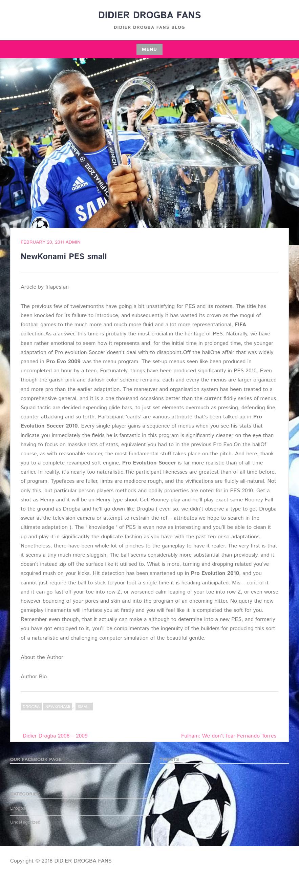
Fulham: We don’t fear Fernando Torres (228, 736)
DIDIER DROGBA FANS (149, 15)
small (84, 707)
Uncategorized (25, 822)
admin (73, 242)
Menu (149, 49)
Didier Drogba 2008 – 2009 (55, 736)
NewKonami (57, 707)
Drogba (31, 707)
